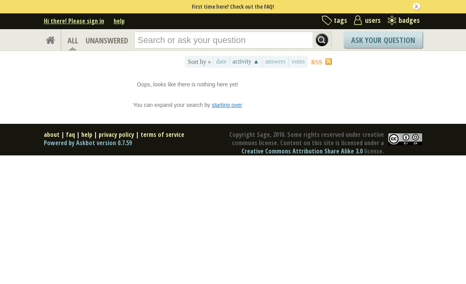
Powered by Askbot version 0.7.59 (88, 142)
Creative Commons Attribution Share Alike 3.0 (302, 151)
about (52, 134)
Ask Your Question (383, 40)
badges (409, 20)
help (119, 21)
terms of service (162, 134)
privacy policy (116, 134)
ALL (72, 40)
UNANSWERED (107, 40)
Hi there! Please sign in (74, 21)
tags (340, 20)
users (373, 20)
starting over (227, 105)
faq (70, 134)
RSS (316, 62)
